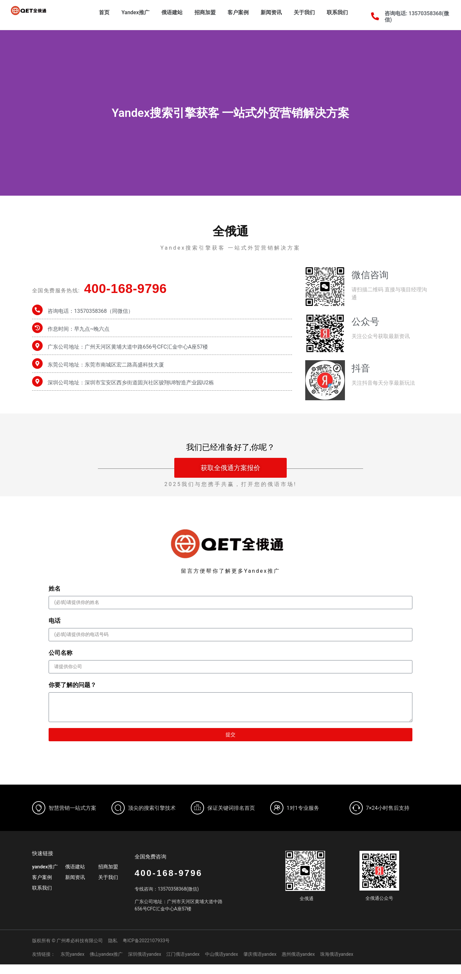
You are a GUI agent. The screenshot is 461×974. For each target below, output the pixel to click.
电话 (55, 620)
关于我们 (304, 12)
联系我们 (337, 12)
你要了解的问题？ (72, 684)
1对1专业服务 (303, 808)
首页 (104, 12)
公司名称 (60, 652)
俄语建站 (172, 12)
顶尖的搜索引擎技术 (152, 808)
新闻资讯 (271, 12)
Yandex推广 (135, 12)
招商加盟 (205, 12)
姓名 (55, 588)
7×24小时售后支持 (388, 808)
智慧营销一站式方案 (72, 808)
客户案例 (238, 12)
